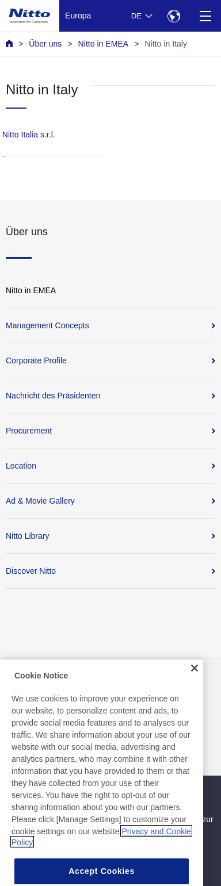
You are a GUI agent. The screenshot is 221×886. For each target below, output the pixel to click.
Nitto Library (27, 535)
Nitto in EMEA (103, 43)
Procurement (29, 430)
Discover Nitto (31, 571)
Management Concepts (47, 325)
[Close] (194, 679)
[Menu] (205, 16)
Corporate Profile (36, 360)
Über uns (45, 43)
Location (21, 465)
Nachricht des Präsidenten (53, 395)
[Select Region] (173, 16)
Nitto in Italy (165, 43)
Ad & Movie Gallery (40, 500)
